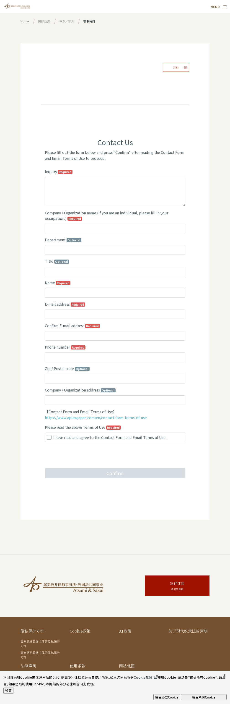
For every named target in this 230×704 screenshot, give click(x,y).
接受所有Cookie (203, 697)
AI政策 (125, 631)
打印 (176, 67)
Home (25, 21)
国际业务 (44, 21)
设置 (8, 690)
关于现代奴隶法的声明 (188, 631)
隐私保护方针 (32, 631)
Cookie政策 (80, 631)
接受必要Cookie (166, 697)
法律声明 (28, 666)
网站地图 (127, 666)
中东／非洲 (66, 21)
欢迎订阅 (177, 586)
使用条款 (77, 666)
